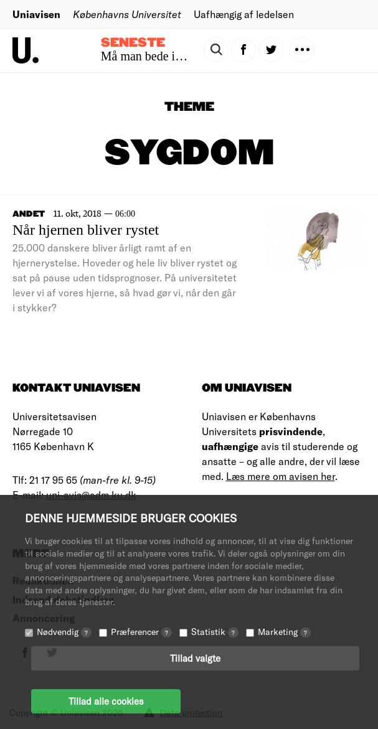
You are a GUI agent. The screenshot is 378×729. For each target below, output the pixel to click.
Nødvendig (64, 631)
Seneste (133, 43)
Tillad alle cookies (106, 701)
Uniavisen (36, 14)
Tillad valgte (195, 658)
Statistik (215, 631)
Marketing (284, 631)
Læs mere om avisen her (280, 476)
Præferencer (141, 631)
